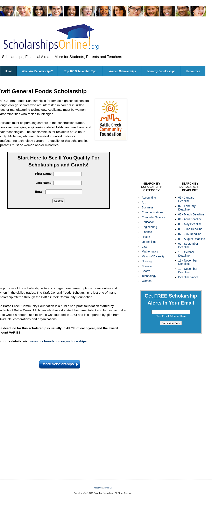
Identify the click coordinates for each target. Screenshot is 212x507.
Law (144, 246)
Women (146, 281)
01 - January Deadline (186, 199)
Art (143, 202)
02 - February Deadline (187, 207)
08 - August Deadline (191, 239)
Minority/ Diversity (153, 256)
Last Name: (43, 182)
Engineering (149, 227)
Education (148, 222)
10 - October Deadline (186, 253)
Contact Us (107, 488)
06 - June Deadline (190, 229)
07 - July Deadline (189, 234)
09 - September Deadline (188, 245)
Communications (152, 212)
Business (147, 207)
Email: (39, 191)
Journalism (149, 241)
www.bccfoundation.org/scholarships (58, 341)
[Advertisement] (41, 130)
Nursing (146, 261)
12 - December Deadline (187, 270)
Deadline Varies (188, 277)
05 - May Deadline (190, 224)
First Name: (44, 173)
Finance (147, 232)
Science (147, 266)
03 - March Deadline (191, 214)
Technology (149, 276)
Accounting (149, 197)
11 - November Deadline (187, 262)
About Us (98, 488)
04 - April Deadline (190, 219)
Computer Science (153, 217)
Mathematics (150, 251)
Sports (146, 271)
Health (146, 236)
